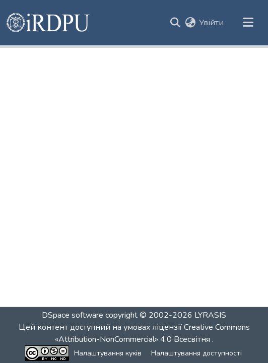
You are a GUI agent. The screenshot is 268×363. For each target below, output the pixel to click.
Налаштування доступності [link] (196, 353)
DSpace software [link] (72, 315)
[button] (48, 23)
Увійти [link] (211, 22)
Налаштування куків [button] (108, 353)
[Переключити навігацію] (248, 22)
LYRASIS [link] (210, 315)
